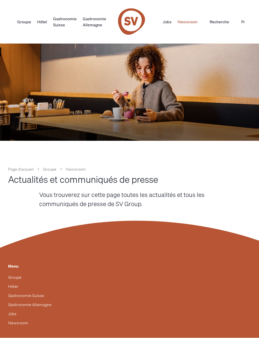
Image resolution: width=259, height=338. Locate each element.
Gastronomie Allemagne (94, 21)
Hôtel (42, 21)
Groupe (24, 21)
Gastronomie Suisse (65, 21)
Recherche (222, 21)
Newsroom (188, 21)
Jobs (167, 21)
